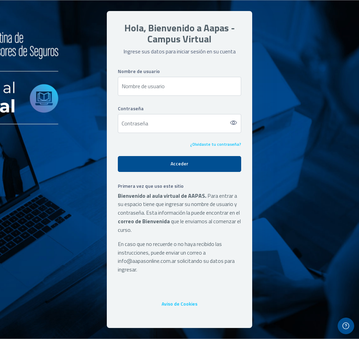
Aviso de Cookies (179, 304)
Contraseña (131, 108)
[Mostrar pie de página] (346, 326)
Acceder (179, 163)
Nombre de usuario (139, 71)
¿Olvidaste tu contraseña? (215, 144)
